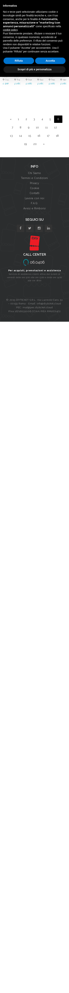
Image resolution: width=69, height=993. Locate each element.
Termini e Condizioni (34, 178)
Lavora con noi (34, 198)
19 (25, 144)
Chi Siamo (34, 173)
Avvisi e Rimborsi (34, 208)
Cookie (34, 188)
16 (39, 135)
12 (55, 127)
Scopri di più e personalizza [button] (34, 69)
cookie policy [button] (10, 29)
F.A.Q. (34, 203)
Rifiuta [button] (19, 60)
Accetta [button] (50, 60)
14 (20, 135)
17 (48, 135)
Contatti (34, 193)
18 (57, 135)
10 (37, 127)
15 (29, 135)
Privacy (34, 183)
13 (11, 135)
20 (35, 144)
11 (46, 127)
